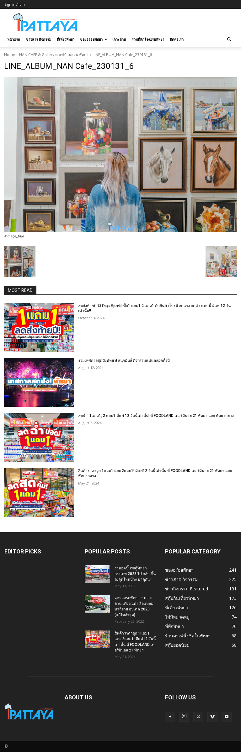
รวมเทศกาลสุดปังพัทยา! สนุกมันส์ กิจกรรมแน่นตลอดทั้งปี (124, 360)
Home (9, 54)
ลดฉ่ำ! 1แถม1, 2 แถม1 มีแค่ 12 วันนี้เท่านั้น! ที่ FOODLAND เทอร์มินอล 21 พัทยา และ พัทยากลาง (156, 415)
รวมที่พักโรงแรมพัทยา (148, 39)
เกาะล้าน (119, 39)
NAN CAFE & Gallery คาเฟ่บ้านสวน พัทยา (53, 54)
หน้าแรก (13, 39)
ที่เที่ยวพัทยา (65, 39)
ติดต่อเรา (177, 39)
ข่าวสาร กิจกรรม (38, 39)
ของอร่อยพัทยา (93, 39)
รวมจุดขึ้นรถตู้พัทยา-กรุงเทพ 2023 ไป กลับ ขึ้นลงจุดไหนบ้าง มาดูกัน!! (135, 574)
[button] (229, 40)
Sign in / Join (14, 4)
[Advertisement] (162, 22)
